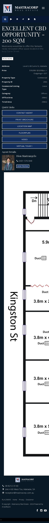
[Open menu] (43, 8)
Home (15, 500)
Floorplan (24, 132)
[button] (24, 119)
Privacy (21, 500)
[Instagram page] (42, 510)
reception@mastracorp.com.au (19, 492)
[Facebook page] (38, 510)
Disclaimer (30, 500)
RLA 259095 (6, 500)
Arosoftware (6, 507)
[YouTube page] (45, 510)
